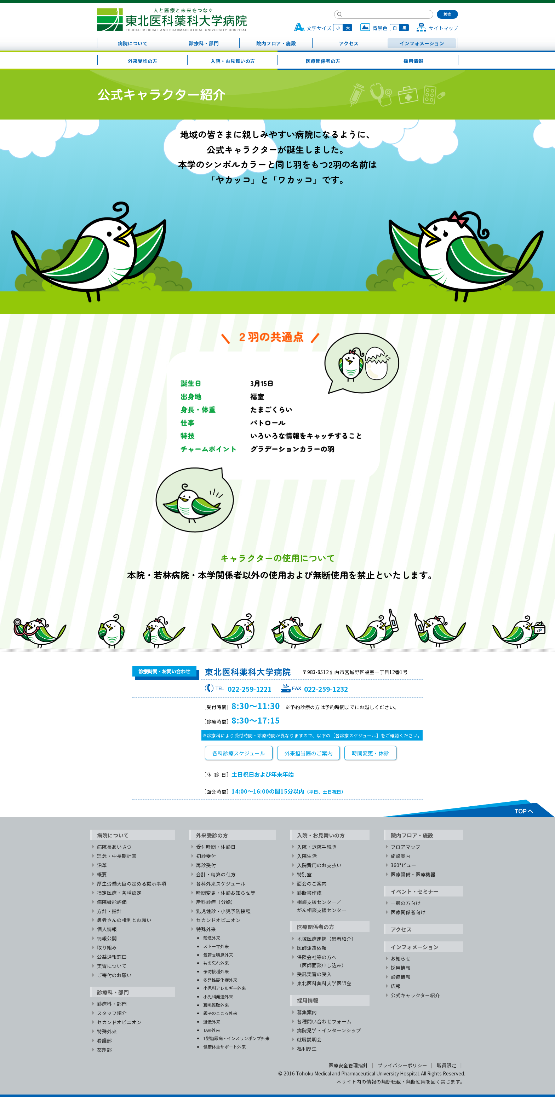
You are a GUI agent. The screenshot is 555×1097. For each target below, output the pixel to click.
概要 (102, 874)
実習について (112, 965)
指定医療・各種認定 (119, 892)
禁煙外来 (211, 938)
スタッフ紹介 (112, 1012)
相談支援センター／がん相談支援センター (322, 905)
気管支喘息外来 (218, 955)
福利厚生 (307, 1048)
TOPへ (467, 808)
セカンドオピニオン (119, 1022)
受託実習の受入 (314, 973)
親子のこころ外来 (220, 1013)
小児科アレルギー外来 (224, 988)
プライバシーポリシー (402, 1065)
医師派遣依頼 (312, 947)
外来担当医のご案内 (308, 753)
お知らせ (401, 958)
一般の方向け (405, 902)
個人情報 (107, 929)
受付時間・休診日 (216, 846)
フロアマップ (405, 846)
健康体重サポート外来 (224, 1047)
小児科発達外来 (218, 996)
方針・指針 (109, 911)
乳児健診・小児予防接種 (223, 911)
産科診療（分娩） (216, 901)
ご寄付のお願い (114, 975)
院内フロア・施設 (276, 43)
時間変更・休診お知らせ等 (226, 892)
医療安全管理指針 (348, 1065)
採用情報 (413, 60)
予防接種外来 (216, 971)
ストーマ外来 (216, 946)
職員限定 (447, 1065)
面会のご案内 (312, 883)
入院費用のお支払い (319, 865)
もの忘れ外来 (216, 963)
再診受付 (206, 865)
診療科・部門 (204, 43)
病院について (133, 43)
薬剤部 (104, 1049)
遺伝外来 (211, 1021)
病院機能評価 (112, 901)
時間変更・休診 (370, 753)
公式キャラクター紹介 (415, 995)
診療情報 (401, 976)
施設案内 (401, 855)
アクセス (349, 43)
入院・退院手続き (317, 846)
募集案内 (307, 1012)
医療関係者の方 (323, 60)
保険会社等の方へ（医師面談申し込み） (322, 961)
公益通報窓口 (112, 956)
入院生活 (307, 855)
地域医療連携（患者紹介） (326, 938)
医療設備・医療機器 (413, 874)
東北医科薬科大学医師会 (324, 983)
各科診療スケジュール (238, 753)
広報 (396, 985)
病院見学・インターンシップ (329, 1030)
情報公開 (107, 938)
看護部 (104, 1040)
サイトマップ (443, 27)
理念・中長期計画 (117, 855)
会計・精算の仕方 (216, 874)
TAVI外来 (211, 1030)
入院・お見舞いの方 (233, 60)
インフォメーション (422, 43)
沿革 (102, 865)
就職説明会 (309, 1039)
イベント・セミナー (415, 891)
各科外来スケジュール (220, 883)
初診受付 (206, 855)
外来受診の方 (143, 60)
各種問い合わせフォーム (324, 1021)
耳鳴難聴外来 (216, 1005)
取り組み (107, 947)
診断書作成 (309, 892)
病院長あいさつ (114, 846)
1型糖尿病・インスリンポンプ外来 (236, 1038)
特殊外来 (107, 1031)
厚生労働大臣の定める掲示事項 (131, 883)
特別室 (304, 874)
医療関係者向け (408, 912)
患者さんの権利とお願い (124, 919)
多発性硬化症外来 (220, 980)
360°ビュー (403, 865)
